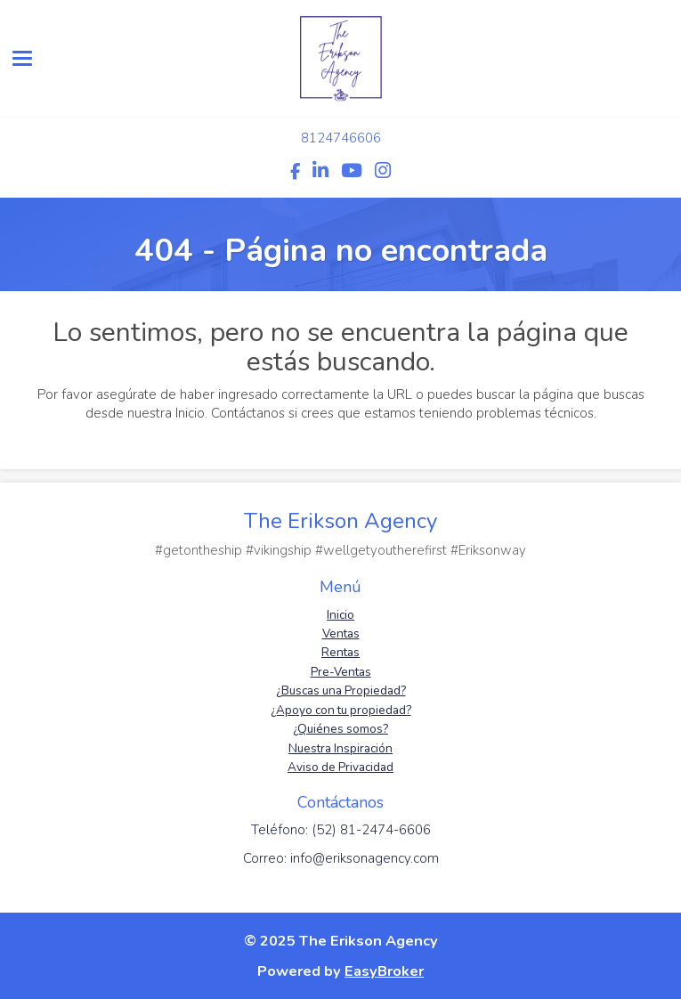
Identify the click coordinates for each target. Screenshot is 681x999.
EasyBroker (384, 971)
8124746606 (341, 138)
